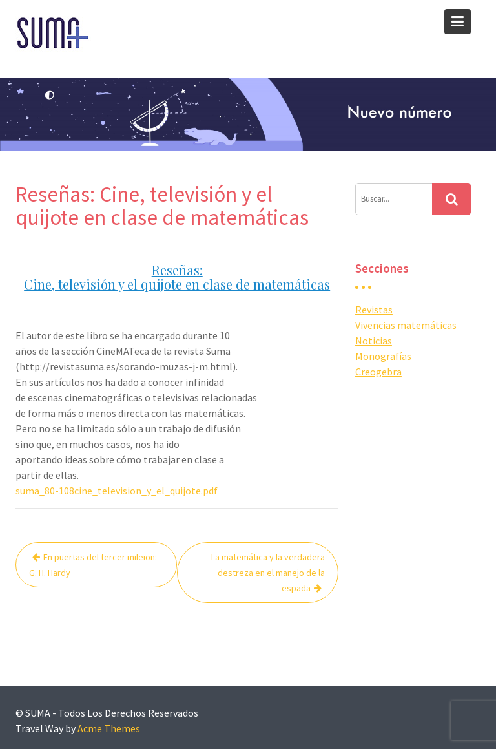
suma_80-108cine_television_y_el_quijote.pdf (117, 490)
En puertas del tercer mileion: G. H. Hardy (93, 564)
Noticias (373, 340)
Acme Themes (109, 728)
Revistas (374, 309)
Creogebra (378, 371)
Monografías (383, 356)
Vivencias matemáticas (406, 325)
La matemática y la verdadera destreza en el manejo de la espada (268, 572)
